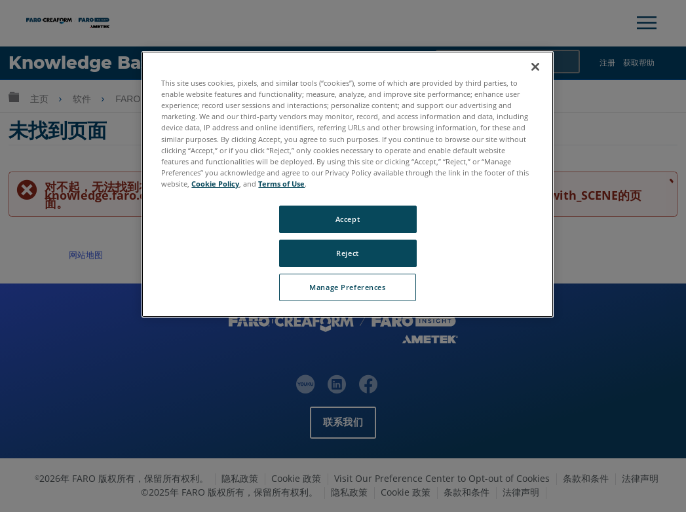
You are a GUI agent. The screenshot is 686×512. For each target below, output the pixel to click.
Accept (347, 219)
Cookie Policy (215, 184)
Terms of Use (281, 184)
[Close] (535, 66)
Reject (347, 253)
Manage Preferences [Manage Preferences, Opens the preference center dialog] (347, 287)
